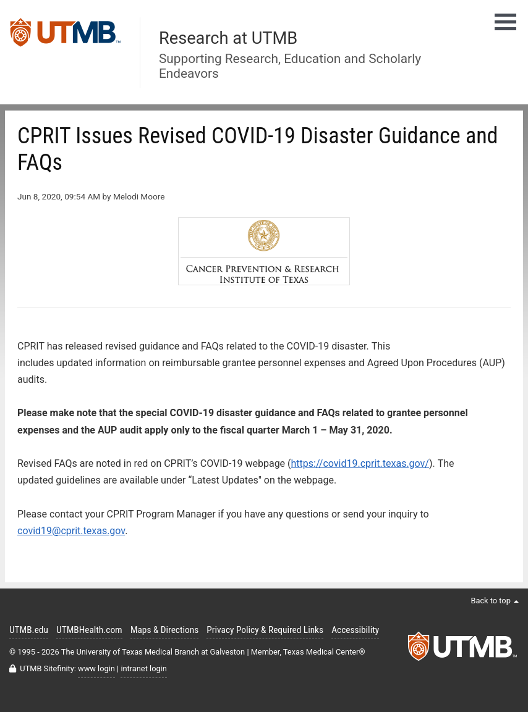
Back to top (495, 600)
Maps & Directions (164, 629)
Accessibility (355, 629)
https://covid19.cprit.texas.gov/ (360, 463)
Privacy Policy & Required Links (265, 629)
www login (96, 668)
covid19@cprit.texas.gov (71, 531)
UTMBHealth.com (89, 629)
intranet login (143, 668)
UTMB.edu (28, 629)
